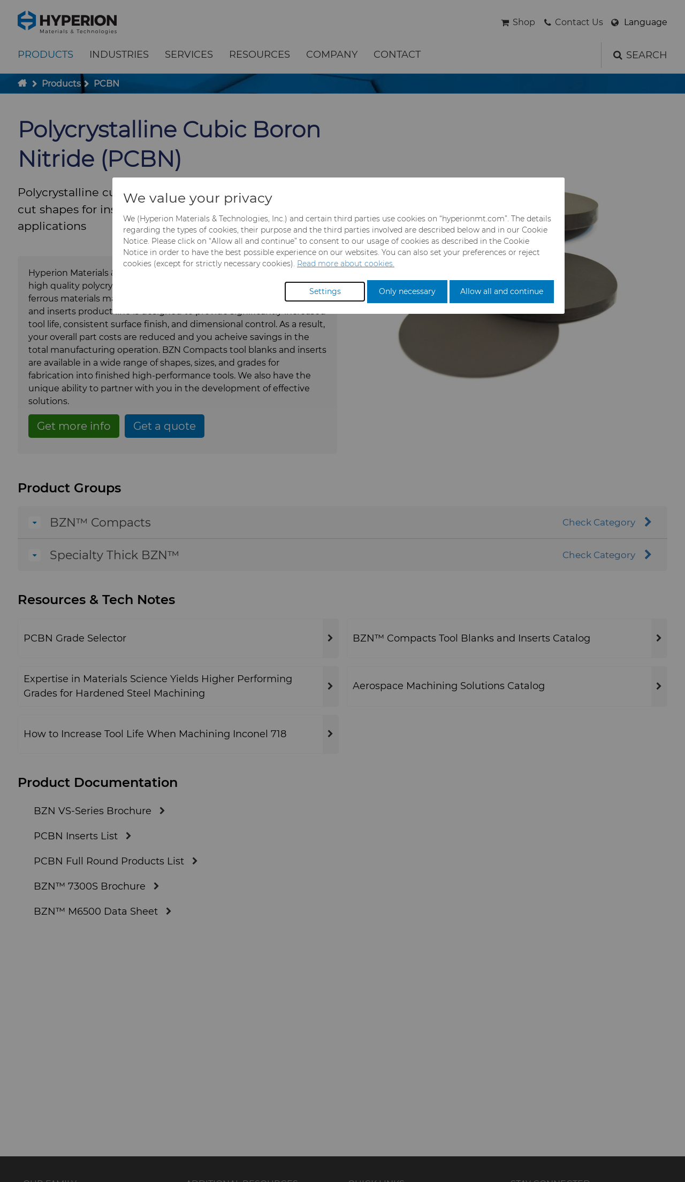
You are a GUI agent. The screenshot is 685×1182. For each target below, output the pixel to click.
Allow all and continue (501, 291)
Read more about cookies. (345, 263)
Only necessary (407, 291)
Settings (325, 291)
